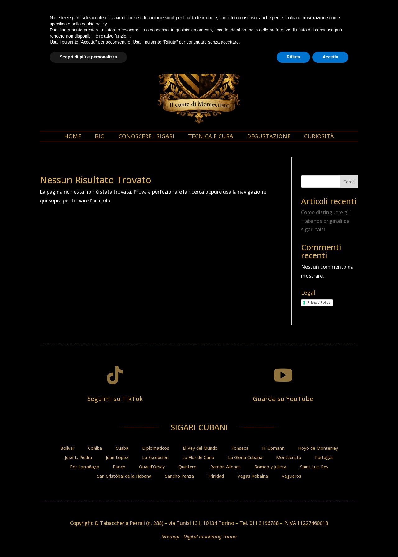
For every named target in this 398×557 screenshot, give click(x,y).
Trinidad (216, 476)
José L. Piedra (78, 457)
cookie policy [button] (94, 506)
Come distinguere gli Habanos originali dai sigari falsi (326, 220)
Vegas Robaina (253, 476)
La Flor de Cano (198, 457)
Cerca (349, 182)
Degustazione (268, 137)
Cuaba (122, 448)
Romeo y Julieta (270, 467)
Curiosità (319, 137)
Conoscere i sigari (146, 137)
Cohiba (95, 448)
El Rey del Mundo (200, 448)
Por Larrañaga (84, 467)
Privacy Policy (319, 302)
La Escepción (155, 457)
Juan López (117, 457)
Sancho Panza (179, 476)
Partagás (324, 457)
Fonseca (239, 448)
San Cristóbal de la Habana (124, 476)
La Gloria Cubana (245, 457)
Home (72, 137)
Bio (100, 137)
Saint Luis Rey (314, 467)
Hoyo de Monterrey (318, 448)
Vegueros (291, 476)
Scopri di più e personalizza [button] (88, 539)
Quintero (187, 467)
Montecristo (288, 457)
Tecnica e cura (210, 137)
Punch (119, 467)
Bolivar (67, 448)
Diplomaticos (155, 448)
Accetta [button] (330, 539)
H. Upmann (273, 448)
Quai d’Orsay (152, 467)
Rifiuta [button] (293, 539)
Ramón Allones (225, 467)
